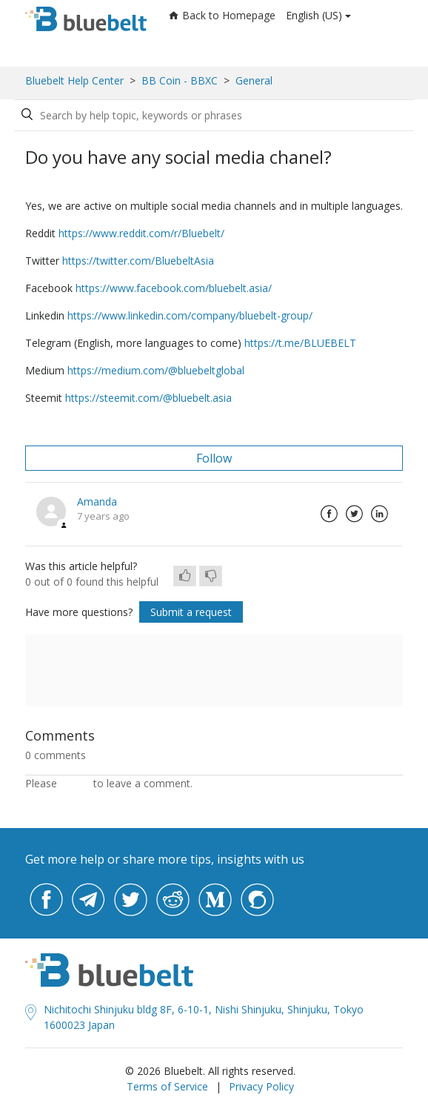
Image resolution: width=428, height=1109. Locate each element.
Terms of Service (167, 1086)
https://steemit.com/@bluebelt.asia (148, 398)
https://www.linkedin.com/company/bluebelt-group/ (189, 315)
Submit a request (191, 612)
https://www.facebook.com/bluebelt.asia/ (174, 288)
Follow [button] (214, 458)
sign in (75, 783)
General (253, 80)
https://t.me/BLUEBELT (300, 343)
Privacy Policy (261, 1086)
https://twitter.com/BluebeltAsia (138, 261)
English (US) (314, 15)
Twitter (354, 514)
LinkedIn (379, 514)
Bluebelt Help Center (74, 80)
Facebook (329, 514)
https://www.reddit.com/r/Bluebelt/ (141, 233)
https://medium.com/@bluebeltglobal (155, 370)
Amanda (97, 501)
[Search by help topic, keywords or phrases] (150, 115)
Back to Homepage (222, 15)
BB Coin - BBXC (179, 80)
